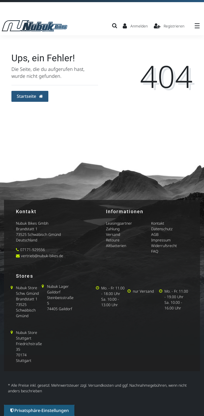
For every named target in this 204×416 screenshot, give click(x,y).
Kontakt (157, 223)
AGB (155, 234)
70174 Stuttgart (23, 357)
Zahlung (113, 228)
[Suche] (114, 25)
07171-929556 (32, 249)
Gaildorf (53, 291)
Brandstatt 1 (26, 228)
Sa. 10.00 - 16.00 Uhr (173, 305)
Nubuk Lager (58, 286)
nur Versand (143, 291)
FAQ (154, 251)
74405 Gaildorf (59, 308)
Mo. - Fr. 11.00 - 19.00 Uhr (176, 294)
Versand (113, 234)
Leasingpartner (119, 223)
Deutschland (26, 240)
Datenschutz (161, 228)
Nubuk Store (26, 287)
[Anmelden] (135, 25)
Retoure (113, 240)
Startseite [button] (30, 96)
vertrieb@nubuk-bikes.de (42, 255)
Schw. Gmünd (27, 293)
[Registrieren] (169, 25)
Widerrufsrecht (164, 245)
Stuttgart (23, 338)
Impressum (161, 240)
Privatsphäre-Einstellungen (39, 410)
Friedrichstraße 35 (29, 346)
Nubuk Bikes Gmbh (32, 223)
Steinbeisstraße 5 (60, 300)
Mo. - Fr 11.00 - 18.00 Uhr (113, 290)
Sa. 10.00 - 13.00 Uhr (110, 302)
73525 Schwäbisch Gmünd (38, 234)
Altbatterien (116, 245)
